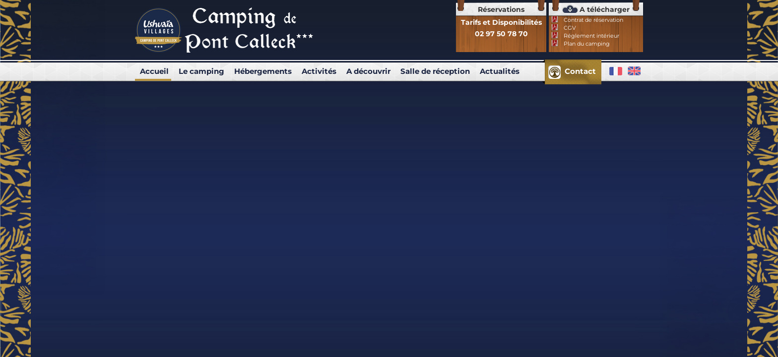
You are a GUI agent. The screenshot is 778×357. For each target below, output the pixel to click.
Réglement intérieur (591, 35)
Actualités (499, 71)
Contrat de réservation (593, 19)
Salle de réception (435, 71)
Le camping (201, 71)
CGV (570, 27)
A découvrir (368, 71)
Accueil (154, 71)
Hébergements (263, 71)
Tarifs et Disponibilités (501, 22)
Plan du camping (587, 43)
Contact (580, 71)
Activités (319, 71)
